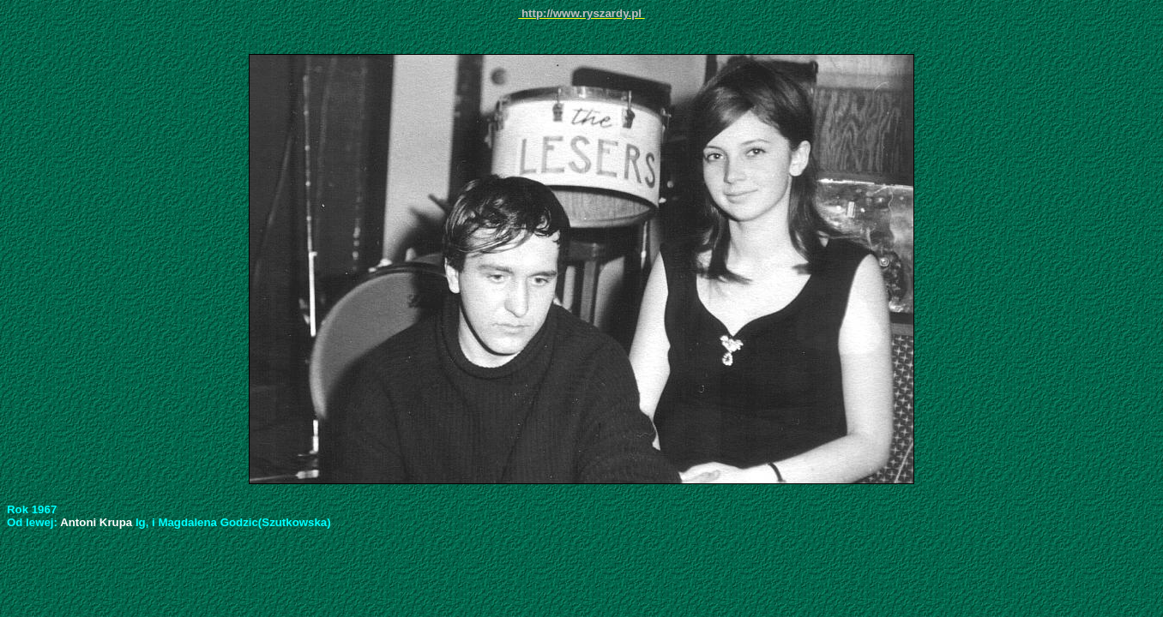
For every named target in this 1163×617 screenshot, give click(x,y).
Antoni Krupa (98, 522)
